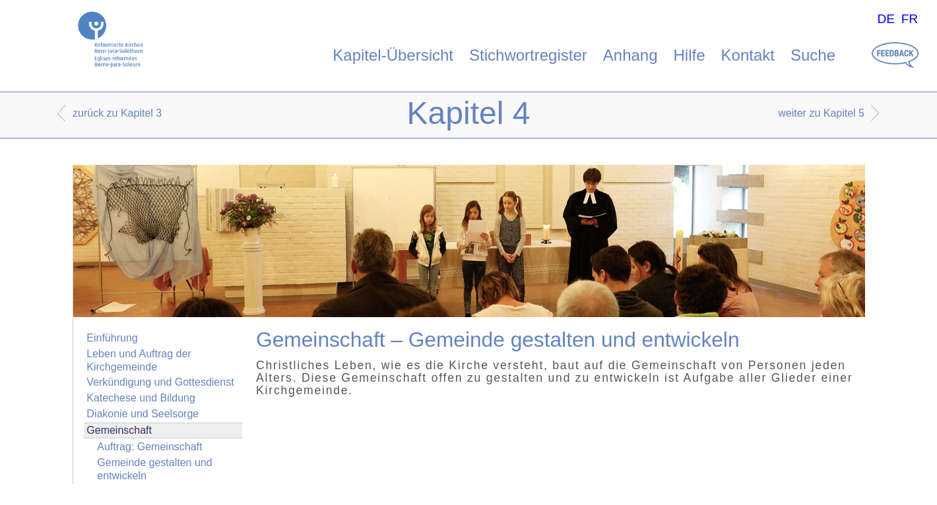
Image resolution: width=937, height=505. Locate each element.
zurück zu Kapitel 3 (117, 113)
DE (886, 19)
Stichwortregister (528, 55)
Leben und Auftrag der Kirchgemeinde (138, 360)
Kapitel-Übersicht (393, 55)
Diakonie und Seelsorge (142, 413)
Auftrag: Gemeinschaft (149, 446)
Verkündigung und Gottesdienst (160, 382)
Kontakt (748, 55)
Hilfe (689, 55)
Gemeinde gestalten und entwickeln (154, 469)
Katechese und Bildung (140, 397)
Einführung (111, 337)
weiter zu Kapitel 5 (821, 113)
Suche (813, 55)
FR (910, 19)
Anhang (630, 55)
